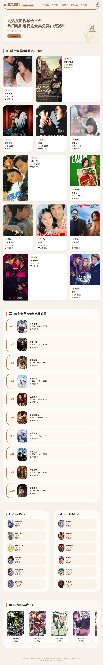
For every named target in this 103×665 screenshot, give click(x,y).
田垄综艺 (74, 5)
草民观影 (14, 36)
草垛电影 (55, 5)
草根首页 (45, 5)
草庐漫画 (84, 5)
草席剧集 (65, 5)
